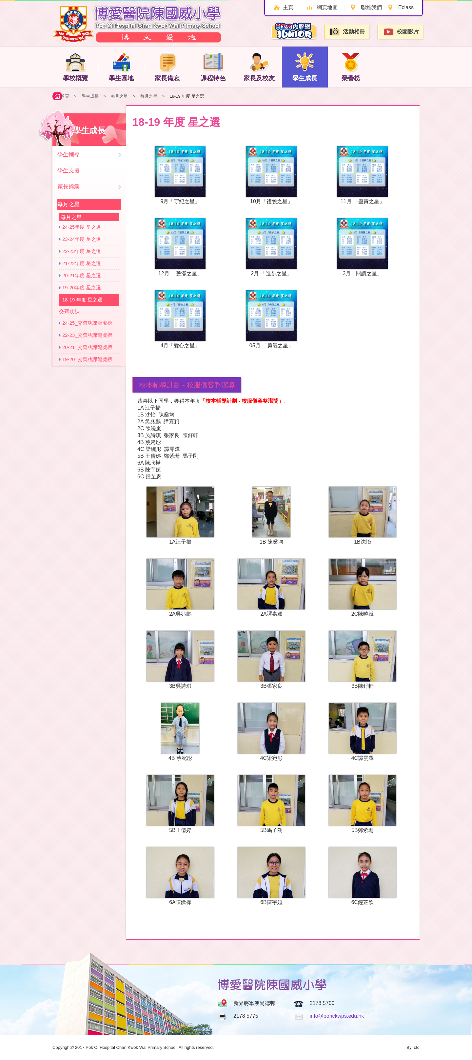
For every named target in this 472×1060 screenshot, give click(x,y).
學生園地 (121, 67)
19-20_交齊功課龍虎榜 (87, 359)
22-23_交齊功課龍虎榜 (87, 335)
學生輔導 (68, 154)
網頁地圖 (327, 7)
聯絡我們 (371, 7)
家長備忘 (167, 67)
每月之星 (119, 96)
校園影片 (401, 32)
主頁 (288, 7)
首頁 (65, 96)
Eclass (406, 7)
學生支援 (68, 170)
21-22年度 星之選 (81, 263)
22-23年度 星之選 (81, 251)
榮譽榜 (351, 67)
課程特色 (213, 67)
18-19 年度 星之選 (82, 299)
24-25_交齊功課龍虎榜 (87, 323)
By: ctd (413, 1047)
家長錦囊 (68, 186)
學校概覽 (75, 67)
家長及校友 (259, 67)
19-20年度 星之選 (81, 287)
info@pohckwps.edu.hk (337, 1016)
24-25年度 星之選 (81, 227)
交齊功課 (69, 311)
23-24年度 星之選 (81, 239)
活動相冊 (347, 31)
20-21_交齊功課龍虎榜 (87, 347)
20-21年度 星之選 (81, 275)
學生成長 (304, 67)
